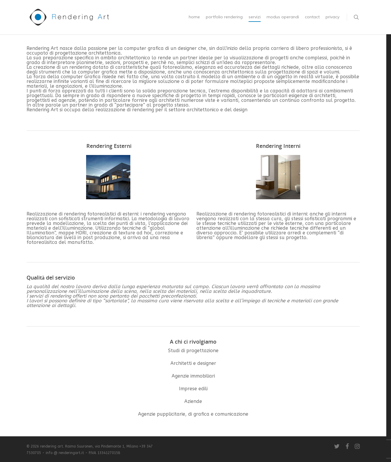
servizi (255, 16)
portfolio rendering (224, 16)
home (194, 16)
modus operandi (283, 16)
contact (312, 16)
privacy (332, 16)
